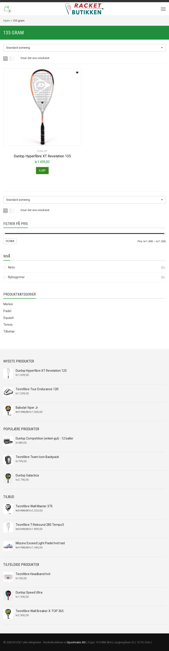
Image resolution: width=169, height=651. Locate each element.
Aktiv (11, 267)
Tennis (8, 324)
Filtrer (10, 241)
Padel (7, 311)
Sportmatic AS (76, 642)
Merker (8, 304)
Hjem (6, 20)
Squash (8, 318)
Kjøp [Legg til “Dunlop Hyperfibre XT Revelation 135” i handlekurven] (42, 170)
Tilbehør (9, 331)
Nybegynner (16, 277)
